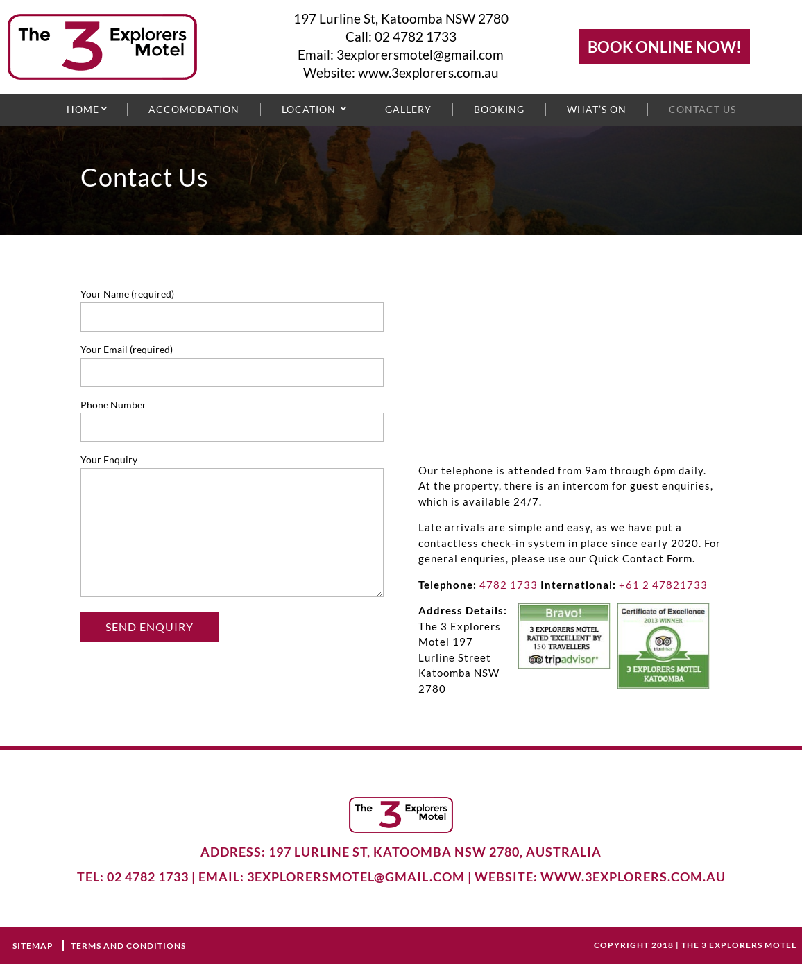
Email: (317, 54)
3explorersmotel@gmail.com (420, 54)
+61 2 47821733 (663, 584)
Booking (499, 109)
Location (309, 109)
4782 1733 (508, 584)
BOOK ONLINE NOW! (665, 46)
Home (83, 109)
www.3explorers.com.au (428, 72)
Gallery (408, 109)
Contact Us (702, 109)
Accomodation (193, 109)
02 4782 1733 (416, 36)
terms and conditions (128, 945)
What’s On (596, 109)
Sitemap (34, 945)
